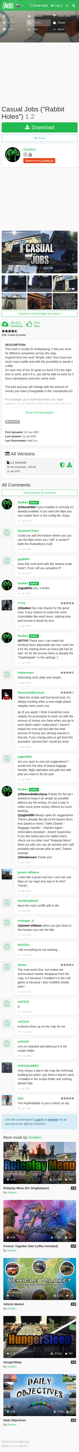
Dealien (29, 150)
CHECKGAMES (28, 1065)
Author (33, 502)
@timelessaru (27, 857)
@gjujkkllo (25, 588)
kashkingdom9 (28, 900)
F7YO (21, 603)
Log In (38, 1119)
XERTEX (23, 945)
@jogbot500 (26, 815)
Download (39, 127)
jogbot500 (25, 756)
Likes (37, 326)
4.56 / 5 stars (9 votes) (14, 335)
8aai (20, 1098)
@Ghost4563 (27, 507)
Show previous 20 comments (39, 492)
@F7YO (23, 640)
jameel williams (28, 872)
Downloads (17, 326)
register (52, 1119)
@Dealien (24, 608)
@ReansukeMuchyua (32, 794)
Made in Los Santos (15, 1446)
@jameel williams (30, 925)
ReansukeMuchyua (31, 692)
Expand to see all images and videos (39, 313)
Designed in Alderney (16, 1441)
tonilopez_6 (26, 920)
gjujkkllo (24, 559)
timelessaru (26, 672)
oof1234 (23, 1001)
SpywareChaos (28, 530)
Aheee (22, 965)
